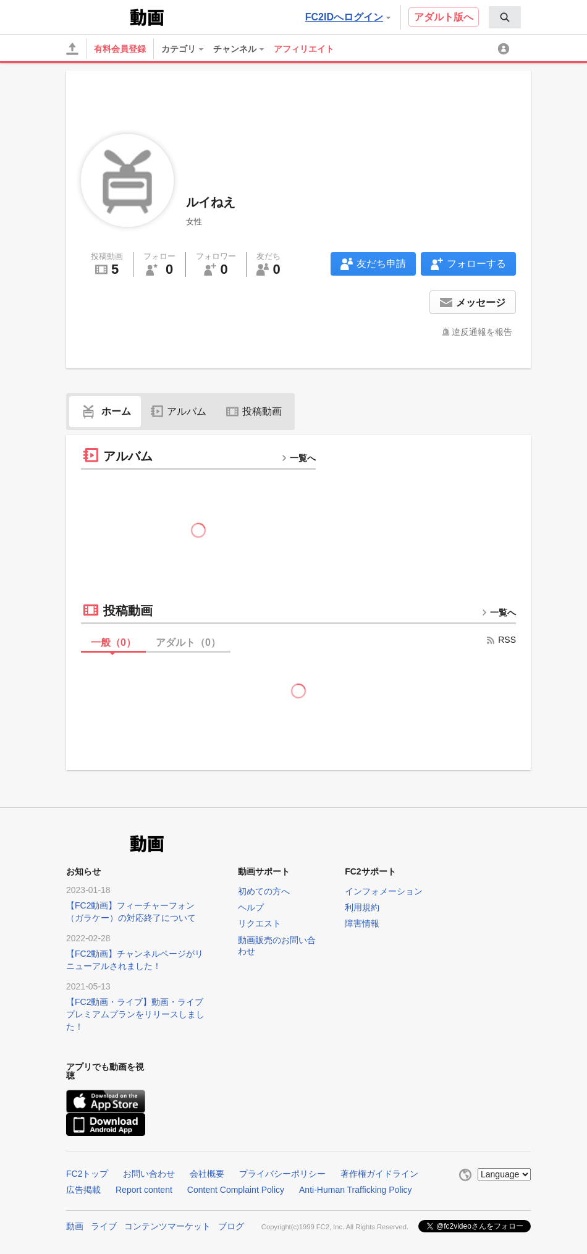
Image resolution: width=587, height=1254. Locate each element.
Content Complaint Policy (235, 1190)
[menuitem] (505, 17)
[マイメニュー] (505, 48)
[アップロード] (72, 48)
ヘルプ (251, 907)
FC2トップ (87, 1174)
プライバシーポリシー (282, 1174)
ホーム (105, 411)
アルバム (178, 411)
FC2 (96, 16)
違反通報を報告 (482, 332)
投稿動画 (254, 411)
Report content (144, 1190)
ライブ (104, 1226)
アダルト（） (188, 642)
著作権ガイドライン (379, 1174)
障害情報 (362, 923)
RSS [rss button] (501, 640)
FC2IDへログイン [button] (348, 17)
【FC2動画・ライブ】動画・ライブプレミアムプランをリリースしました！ (135, 1014)
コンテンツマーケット (167, 1226)
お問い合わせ (149, 1174)
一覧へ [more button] (298, 458)
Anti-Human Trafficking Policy (355, 1190)
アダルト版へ (443, 17)
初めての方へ (264, 891)
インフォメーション (384, 891)
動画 (74, 1226)
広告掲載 (83, 1190)
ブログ (231, 1226)
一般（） (113, 642)
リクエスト (259, 923)
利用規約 (362, 907)
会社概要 (207, 1174)
